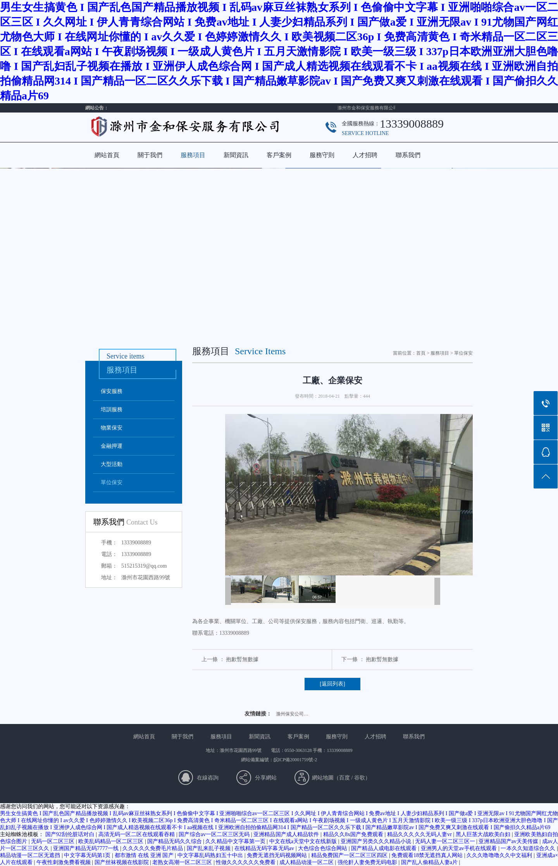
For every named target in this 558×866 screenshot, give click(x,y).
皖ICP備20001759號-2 (295, 759)
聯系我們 (408, 155)
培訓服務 (111, 409)
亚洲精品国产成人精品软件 (286, 834)
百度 (344, 778)
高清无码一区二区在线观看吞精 (137, 834)
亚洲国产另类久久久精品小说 (377, 841)
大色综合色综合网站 (323, 848)
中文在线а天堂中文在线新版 (303, 841)
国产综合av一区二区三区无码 (215, 834)
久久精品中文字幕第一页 (236, 841)
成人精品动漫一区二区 (307, 862)
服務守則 (322, 155)
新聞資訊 (236, 155)
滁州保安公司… (292, 714)
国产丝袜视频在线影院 (122, 862)
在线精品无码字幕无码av (265, 848)
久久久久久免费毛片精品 (153, 848)
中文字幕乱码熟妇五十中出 (211, 855)
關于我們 (150, 155)
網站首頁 (107, 155)
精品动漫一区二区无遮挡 (31, 855)
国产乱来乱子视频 (209, 848)
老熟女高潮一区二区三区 (183, 862)
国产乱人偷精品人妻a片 (430, 862)
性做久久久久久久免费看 (246, 862)
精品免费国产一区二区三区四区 (350, 855)
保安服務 (111, 391)
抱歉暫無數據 (242, 659)
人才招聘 (365, 155)
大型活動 (111, 464)
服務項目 (193, 155)
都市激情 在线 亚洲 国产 (145, 855)
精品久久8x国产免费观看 (354, 834)
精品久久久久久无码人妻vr (420, 834)
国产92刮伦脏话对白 (70, 834)
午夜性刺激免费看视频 (64, 862)
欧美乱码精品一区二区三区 (111, 841)
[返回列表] (332, 684)
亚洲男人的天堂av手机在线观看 (459, 848)
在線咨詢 (208, 778)
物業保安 (111, 428)
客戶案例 (279, 155)
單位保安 (111, 482)
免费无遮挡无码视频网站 (277, 855)
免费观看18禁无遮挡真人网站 (427, 855)
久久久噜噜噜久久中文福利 (500, 855)
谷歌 (359, 778)
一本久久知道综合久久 (529, 848)
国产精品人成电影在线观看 (384, 848)
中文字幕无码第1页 (88, 855)
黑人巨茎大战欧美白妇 (484, 834)
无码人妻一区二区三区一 (445, 841)
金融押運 (111, 446)
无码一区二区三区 (53, 841)
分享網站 (266, 778)
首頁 (420, 353)
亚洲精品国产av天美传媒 (509, 841)
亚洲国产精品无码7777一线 (86, 848)
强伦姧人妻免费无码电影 (368, 862)
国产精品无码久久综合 (175, 841)
